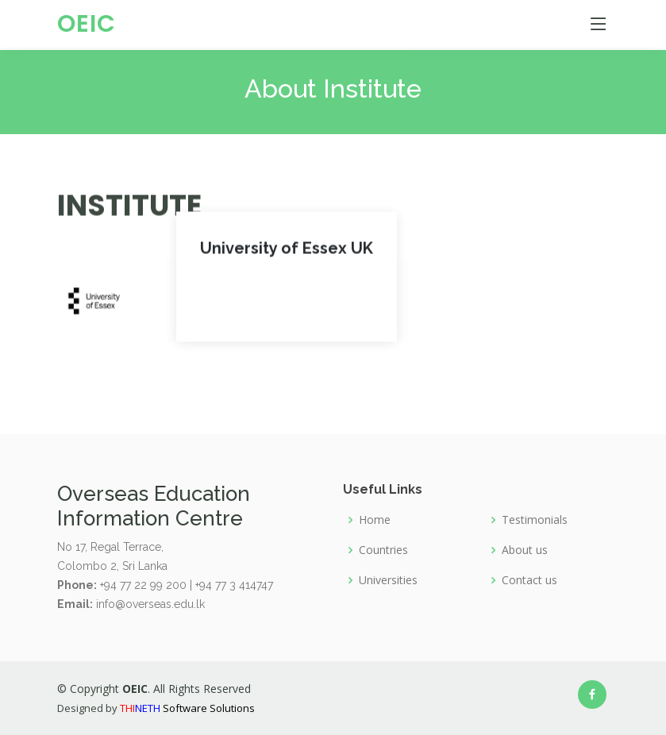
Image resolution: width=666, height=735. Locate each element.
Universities (388, 580)
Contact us (529, 580)
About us (525, 550)
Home (375, 519)
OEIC (86, 23)
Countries (383, 550)
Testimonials (535, 519)
